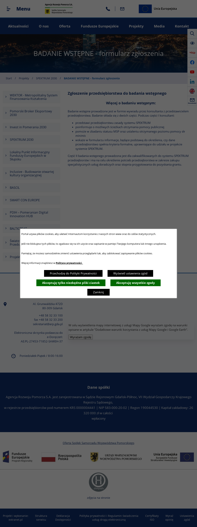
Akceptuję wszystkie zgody (135, 283)
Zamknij (98, 292)
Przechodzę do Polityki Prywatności (73, 273)
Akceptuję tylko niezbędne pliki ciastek (71, 283)
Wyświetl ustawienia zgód (130, 273)
